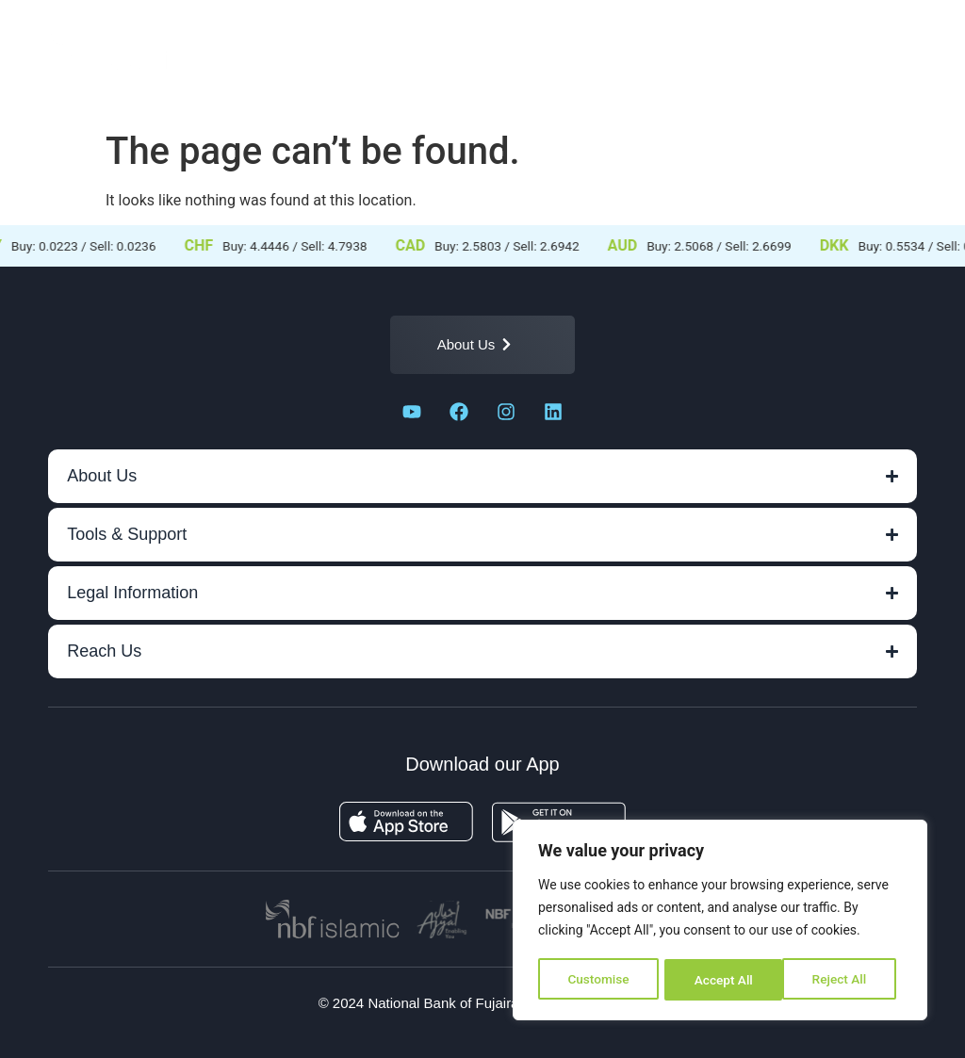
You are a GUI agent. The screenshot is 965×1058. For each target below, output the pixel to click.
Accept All (843, 979)
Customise (598, 979)
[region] (720, 921)
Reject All (721, 979)
